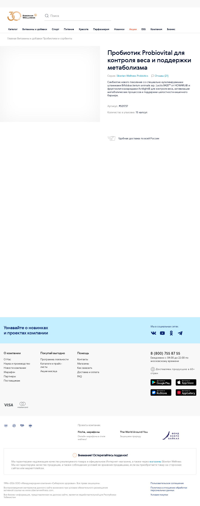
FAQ (79, 376)
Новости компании (15, 367)
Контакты (82, 359)
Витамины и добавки (34, 29)
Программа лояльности (54, 359)
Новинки (119, 29)
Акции (133, 29)
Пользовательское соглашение (167, 483)
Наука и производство (17, 363)
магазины (155, 461)
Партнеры (10, 376)
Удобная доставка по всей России (133, 138)
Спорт (55, 29)
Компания (156, 29)
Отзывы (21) (162, 75)
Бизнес (171, 29)
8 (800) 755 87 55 (165, 353)
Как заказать (84, 367)
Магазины (83, 363)
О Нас (7, 359)
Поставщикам (12, 380)
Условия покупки (159, 494)
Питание (69, 29)
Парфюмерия (101, 29)
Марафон (9, 372)
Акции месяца (48, 371)
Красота (83, 29)
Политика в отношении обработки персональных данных (169, 489)
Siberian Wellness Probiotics (132, 75)
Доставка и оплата (88, 372)
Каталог (13, 29)
